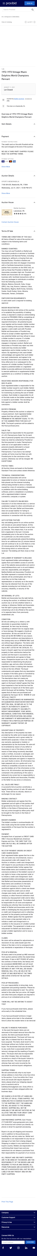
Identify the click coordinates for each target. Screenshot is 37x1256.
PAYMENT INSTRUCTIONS (9, 142)
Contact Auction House (10, 222)
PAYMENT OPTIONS (8, 159)
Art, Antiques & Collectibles (10, 17)
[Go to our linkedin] (26, 1248)
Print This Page (7, 1202)
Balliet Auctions (19, 99)
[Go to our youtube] (33, 1248)
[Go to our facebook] (3, 1248)
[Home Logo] (11, 3)
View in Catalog (7, 22)
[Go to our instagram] (18, 1248)
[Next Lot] (34, 22)
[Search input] (16, 9)
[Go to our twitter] (10, 1248)
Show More (6, 167)
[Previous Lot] (26, 22)
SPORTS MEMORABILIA (10, 181)
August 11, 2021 (9, 87)
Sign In (29, 3)
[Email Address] (13, 1242)
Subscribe (30, 1242)
